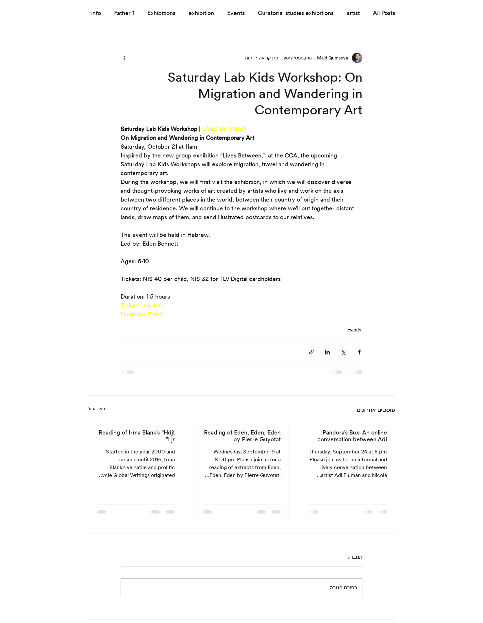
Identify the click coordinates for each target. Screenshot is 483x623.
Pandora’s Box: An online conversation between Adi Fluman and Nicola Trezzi (352, 436)
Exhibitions (161, 12)
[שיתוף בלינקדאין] (327, 352)
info (96, 12)
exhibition (201, 12)
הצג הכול (96, 408)
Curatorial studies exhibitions (296, 12)
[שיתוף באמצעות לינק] (311, 352)
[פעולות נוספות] (124, 58)
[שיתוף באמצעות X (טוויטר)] (343, 352)
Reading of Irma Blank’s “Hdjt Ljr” (137, 436)
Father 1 (124, 12)
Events (236, 12)
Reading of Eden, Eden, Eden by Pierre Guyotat (242, 436)
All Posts (384, 12)
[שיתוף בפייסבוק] (359, 352)
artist (353, 12)
